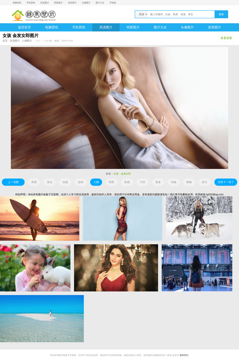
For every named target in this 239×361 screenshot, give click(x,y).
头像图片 (86, 2)
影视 (127, 182)
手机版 (113, 2)
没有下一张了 (226, 182)
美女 (49, 182)
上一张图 (13, 182)
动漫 (65, 182)
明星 (111, 182)
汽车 (142, 182)
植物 (189, 182)
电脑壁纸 (17, 2)
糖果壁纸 (184, 355)
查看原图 (226, 38)
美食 (158, 182)
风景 (34, 182)
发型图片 (72, 2)
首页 (5, 40)
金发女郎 (126, 173)
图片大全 (100, 2)
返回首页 (24, 27)
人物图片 (27, 40)
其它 (204, 182)
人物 (96, 182)
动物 (173, 182)
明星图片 (58, 2)
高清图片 (44, 2)
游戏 (80, 182)
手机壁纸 (30, 2)
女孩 (116, 173)
